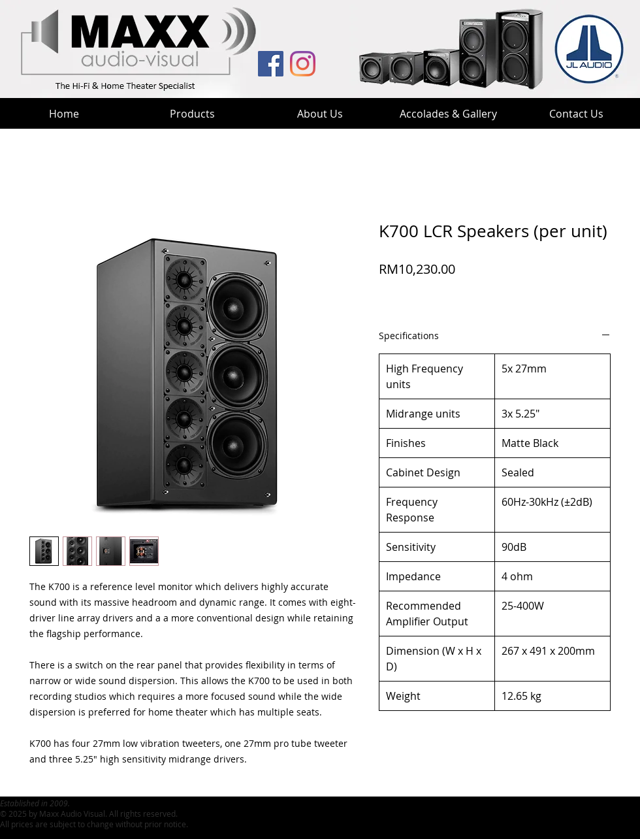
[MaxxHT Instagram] (302, 63)
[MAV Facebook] (270, 63)
